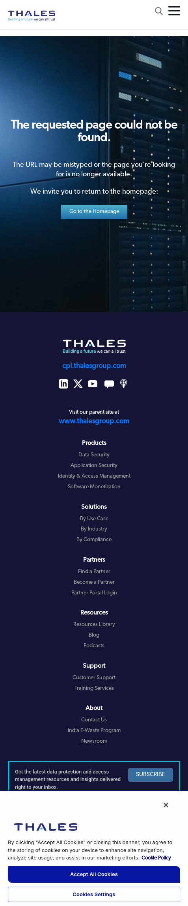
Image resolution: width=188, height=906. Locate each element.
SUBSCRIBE (150, 775)
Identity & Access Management (94, 476)
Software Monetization (94, 487)
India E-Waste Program (94, 731)
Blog (94, 635)
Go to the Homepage (94, 212)
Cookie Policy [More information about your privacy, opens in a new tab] (156, 858)
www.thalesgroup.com (94, 421)
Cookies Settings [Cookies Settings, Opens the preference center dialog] (94, 894)
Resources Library (94, 625)
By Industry (94, 529)
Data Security (94, 455)
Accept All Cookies (94, 874)
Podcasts (94, 646)
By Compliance (94, 540)
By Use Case (94, 519)
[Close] (166, 805)
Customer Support (94, 678)
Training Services (94, 688)
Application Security (94, 466)
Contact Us (94, 720)
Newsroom (94, 741)
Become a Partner (94, 582)
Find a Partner (94, 572)
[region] (94, 848)
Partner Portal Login (94, 593)
